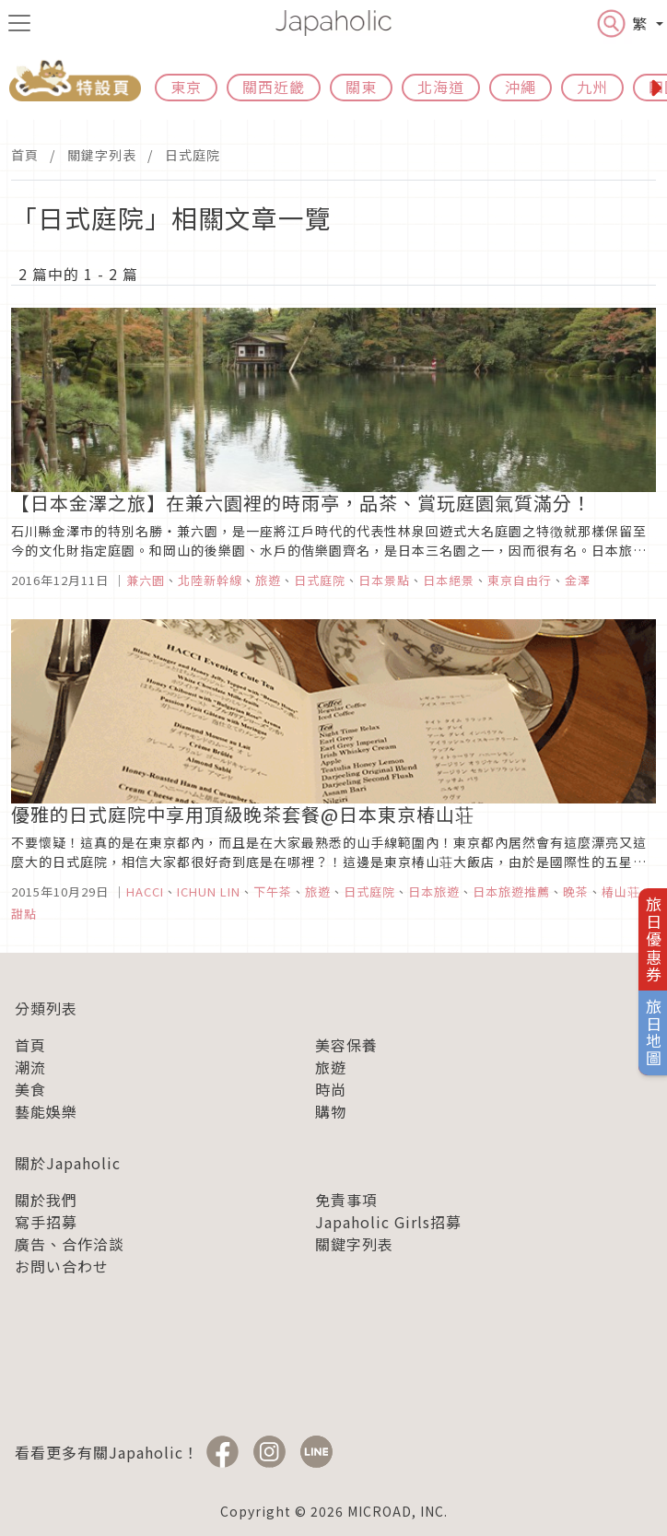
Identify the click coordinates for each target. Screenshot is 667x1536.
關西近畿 (273, 87)
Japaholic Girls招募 (388, 1222)
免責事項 (346, 1200)
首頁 (25, 155)
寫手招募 (46, 1222)
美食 (30, 1089)
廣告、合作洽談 (69, 1244)
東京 (186, 87)
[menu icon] (19, 23)
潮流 (30, 1067)
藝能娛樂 (46, 1111)
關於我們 (46, 1200)
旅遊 (330, 1067)
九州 (592, 87)
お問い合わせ (62, 1266)
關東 (361, 87)
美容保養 (346, 1045)
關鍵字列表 (101, 155)
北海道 (440, 87)
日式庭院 (192, 155)
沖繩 (520, 87)
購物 (330, 1111)
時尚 (330, 1089)
